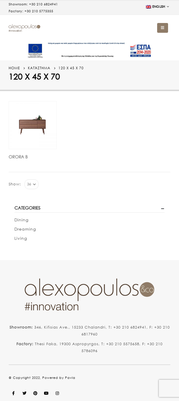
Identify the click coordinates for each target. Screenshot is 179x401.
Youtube (46, 393)
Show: (15, 184)
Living (20, 238)
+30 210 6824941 (43, 4)
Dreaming (25, 229)
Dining (21, 219)
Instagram (57, 393)
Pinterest (35, 393)
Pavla (70, 377)
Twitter (24, 393)
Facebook (13, 393)
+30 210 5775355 (38, 11)
